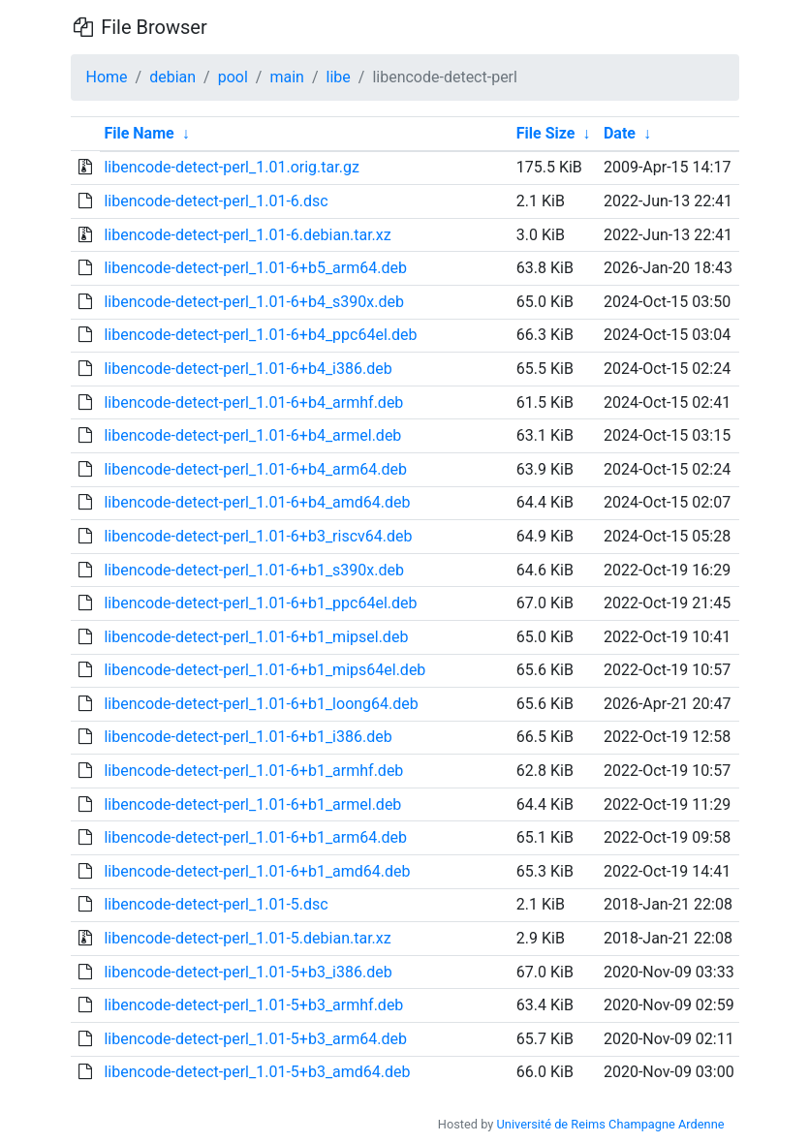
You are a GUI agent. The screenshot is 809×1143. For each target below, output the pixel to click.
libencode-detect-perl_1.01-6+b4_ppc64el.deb (260, 334)
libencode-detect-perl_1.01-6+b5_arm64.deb (255, 268)
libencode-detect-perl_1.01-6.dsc (215, 201)
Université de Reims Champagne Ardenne (611, 1124)
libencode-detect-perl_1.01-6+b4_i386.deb (247, 368)
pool (233, 77)
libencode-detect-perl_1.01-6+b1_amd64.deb (257, 871)
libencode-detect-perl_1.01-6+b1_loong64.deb (261, 704)
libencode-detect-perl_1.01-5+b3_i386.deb (247, 972)
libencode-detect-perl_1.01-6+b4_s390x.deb (254, 302)
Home (107, 77)
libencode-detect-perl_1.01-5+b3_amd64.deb (257, 1072)
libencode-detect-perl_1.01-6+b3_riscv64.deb (258, 536)
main (286, 77)
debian (172, 77)
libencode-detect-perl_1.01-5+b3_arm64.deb (255, 1039)
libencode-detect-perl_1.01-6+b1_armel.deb (252, 804)
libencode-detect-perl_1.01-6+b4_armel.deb (252, 435)
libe (339, 77)
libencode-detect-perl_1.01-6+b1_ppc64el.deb (260, 603)
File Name (138, 133)
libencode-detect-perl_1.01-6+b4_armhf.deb (253, 402)
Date (620, 133)
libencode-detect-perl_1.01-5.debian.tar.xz (247, 938)
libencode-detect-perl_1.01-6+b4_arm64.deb (255, 469)
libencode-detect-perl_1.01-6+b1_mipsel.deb (256, 637)
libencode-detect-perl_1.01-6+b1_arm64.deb (255, 837)
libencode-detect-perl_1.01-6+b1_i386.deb (247, 736)
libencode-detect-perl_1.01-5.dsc (215, 904)
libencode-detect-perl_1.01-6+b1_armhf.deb (253, 770)
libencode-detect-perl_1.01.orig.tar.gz (231, 167)
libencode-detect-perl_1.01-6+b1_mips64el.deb (264, 670)
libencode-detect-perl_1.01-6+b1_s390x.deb (254, 570)
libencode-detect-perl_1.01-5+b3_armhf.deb (253, 1005)
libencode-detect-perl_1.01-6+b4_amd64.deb (257, 502)
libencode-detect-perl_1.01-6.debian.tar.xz (247, 235)
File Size (546, 133)
